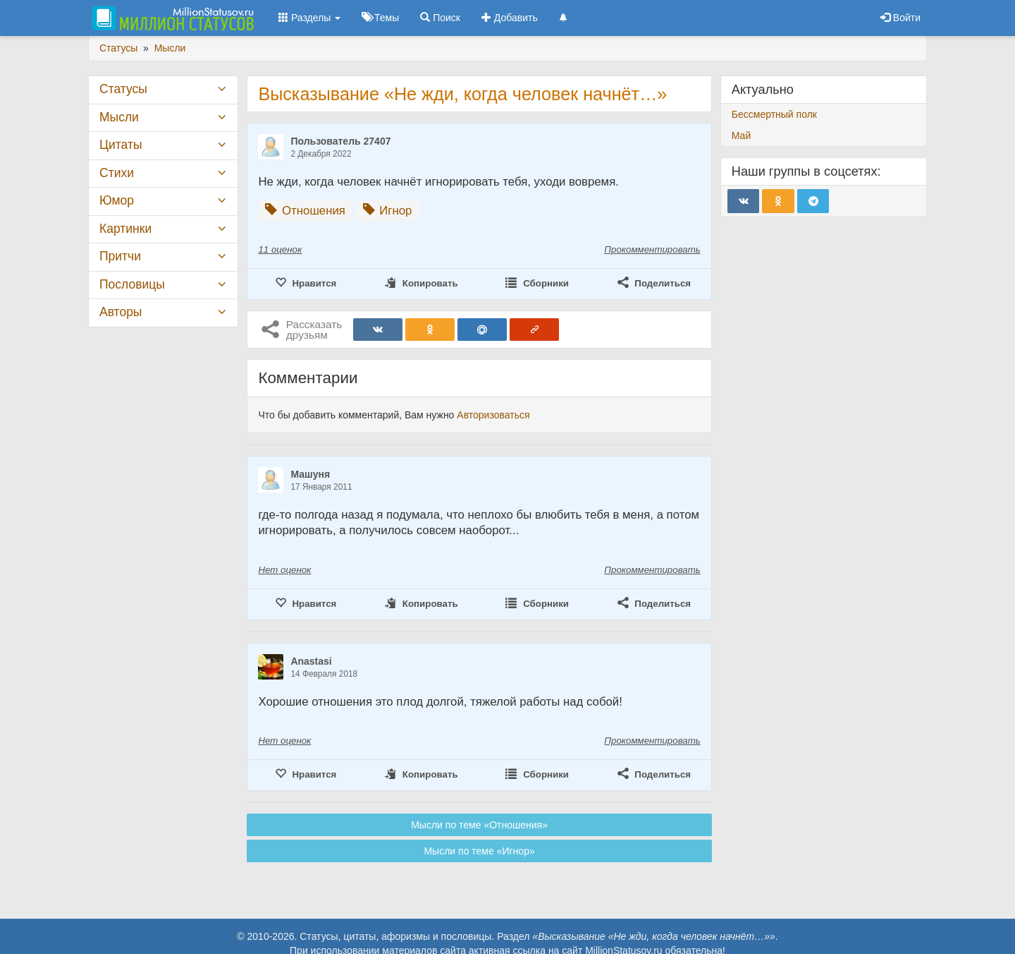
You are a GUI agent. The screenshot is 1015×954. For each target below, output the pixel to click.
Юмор (116, 200)
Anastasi (310, 661)
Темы (380, 17)
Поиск (440, 17)
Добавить (509, 17)
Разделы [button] (309, 17)
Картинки (125, 229)
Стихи (116, 173)
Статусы (123, 89)
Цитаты (120, 145)
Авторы (120, 312)
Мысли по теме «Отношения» (479, 825)
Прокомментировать (652, 249)
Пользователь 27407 (340, 141)
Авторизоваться (493, 415)
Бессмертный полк (774, 114)
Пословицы (132, 284)
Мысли (119, 117)
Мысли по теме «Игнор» (479, 851)
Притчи (120, 256)
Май (741, 135)
